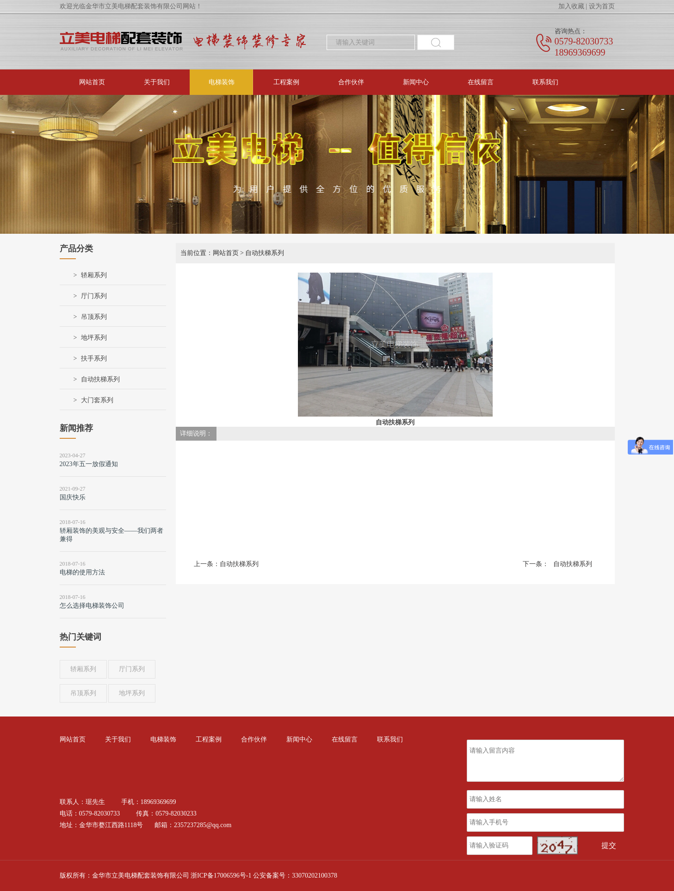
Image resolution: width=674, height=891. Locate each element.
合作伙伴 (351, 82)
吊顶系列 (94, 316)
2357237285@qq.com (203, 825)
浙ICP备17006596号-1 (221, 875)
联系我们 (545, 82)
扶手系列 (94, 358)
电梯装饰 (222, 82)
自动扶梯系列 (100, 379)
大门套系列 (97, 400)
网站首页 (92, 82)
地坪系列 (94, 337)
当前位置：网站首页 (209, 252)
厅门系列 (94, 296)
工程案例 (286, 82)
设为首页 (602, 6)
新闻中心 (416, 82)
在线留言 (481, 82)
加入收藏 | (572, 6)
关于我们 (157, 82)
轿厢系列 (94, 275)
